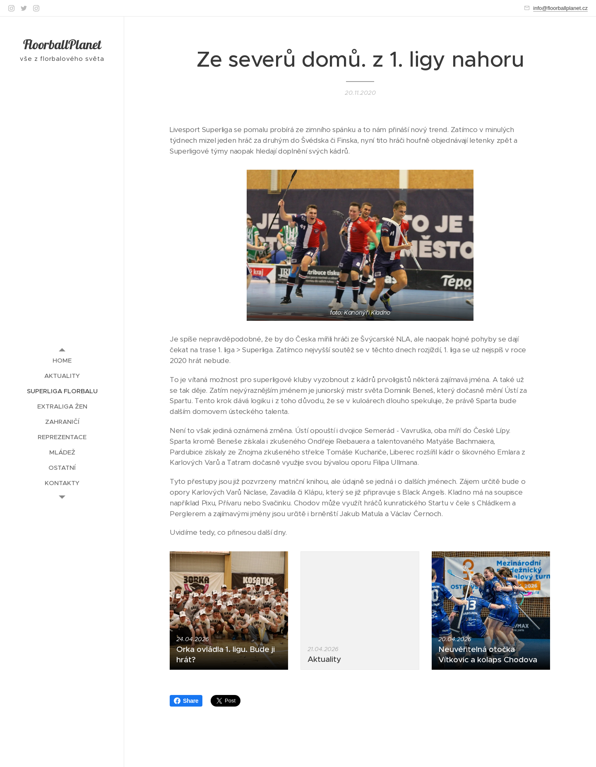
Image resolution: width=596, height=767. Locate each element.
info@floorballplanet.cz (560, 8)
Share (186, 700)
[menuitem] (62, 360)
